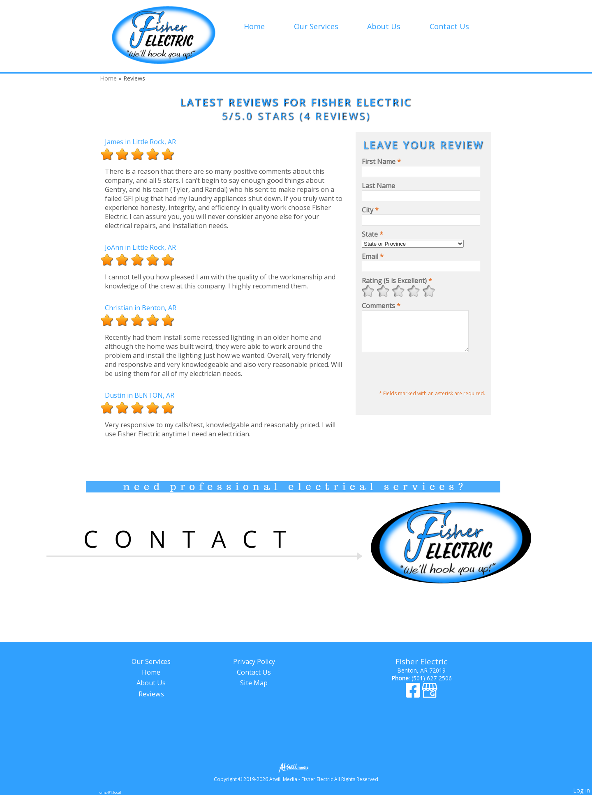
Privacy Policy (254, 661)
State (372, 234)
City (370, 209)
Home (254, 26)
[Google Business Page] (429, 694)
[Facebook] (414, 694)
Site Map (254, 682)
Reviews (151, 693)
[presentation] (424, 380)
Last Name (378, 185)
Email (373, 256)
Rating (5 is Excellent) (397, 280)
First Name (381, 161)
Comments (381, 305)
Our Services (316, 26)
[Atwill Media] (296, 767)
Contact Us (449, 26)
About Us (383, 26)
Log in (581, 790)
